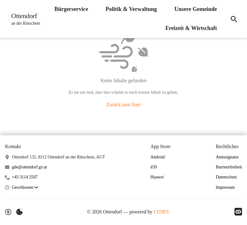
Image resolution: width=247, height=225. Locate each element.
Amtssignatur (227, 157)
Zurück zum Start (123, 104)
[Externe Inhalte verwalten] (19, 212)
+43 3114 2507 (25, 177)
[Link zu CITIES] (238, 212)
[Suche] (233, 19)
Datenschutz (226, 177)
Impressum (225, 187)
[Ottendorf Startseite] (24, 19)
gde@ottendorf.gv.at (29, 167)
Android (157, 157)
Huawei (157, 177)
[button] (25, 187)
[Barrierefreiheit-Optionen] (8, 212)
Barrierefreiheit (229, 167)
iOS (153, 167)
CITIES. (162, 211)
